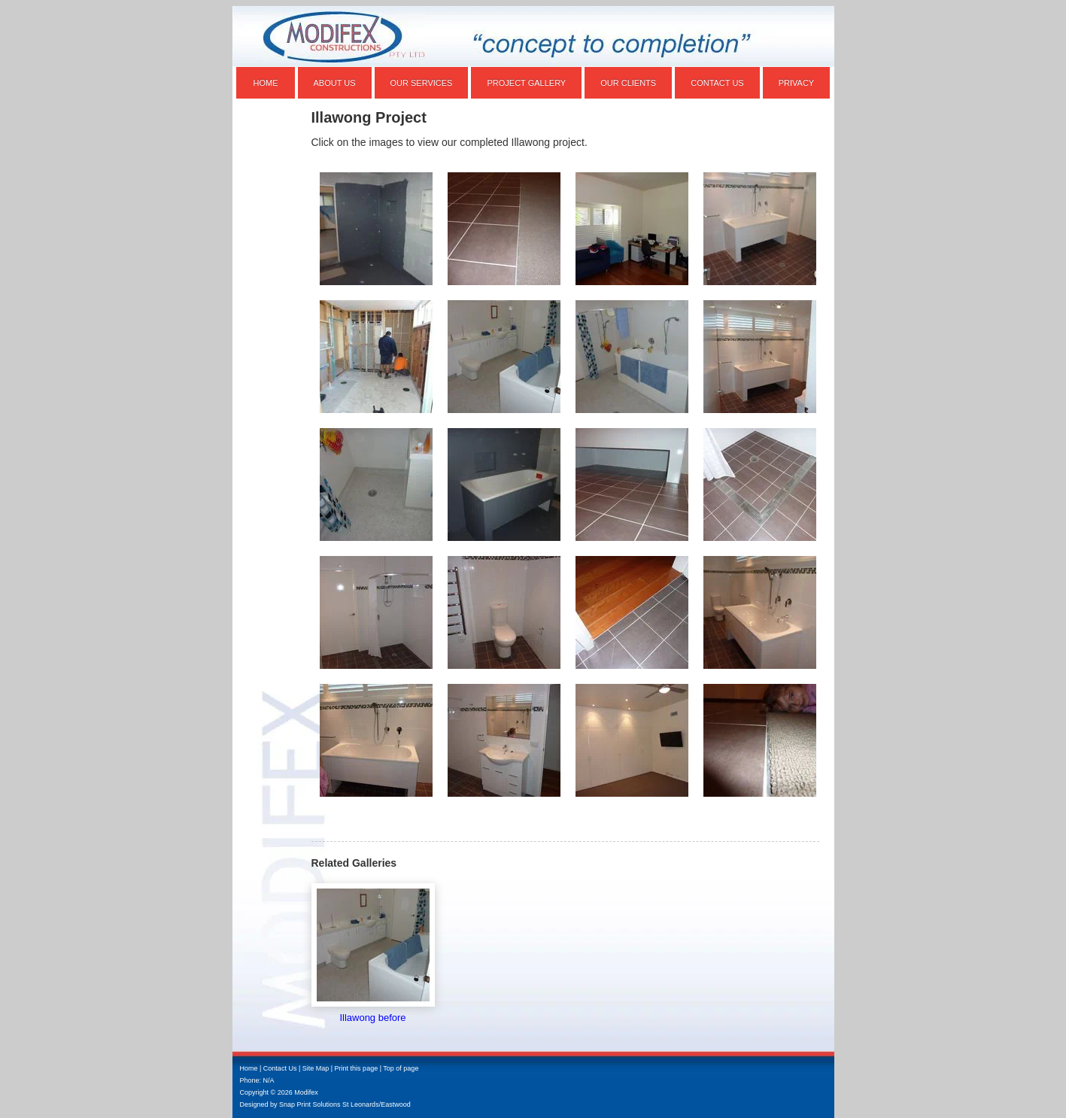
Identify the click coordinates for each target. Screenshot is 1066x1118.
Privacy (796, 82)
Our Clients (628, 82)
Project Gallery (526, 82)
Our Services (421, 82)
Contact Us (717, 82)
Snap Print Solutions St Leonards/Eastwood (345, 1104)
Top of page (400, 1068)
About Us (335, 82)
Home (266, 82)
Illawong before (372, 1017)
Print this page (356, 1068)
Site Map (316, 1068)
